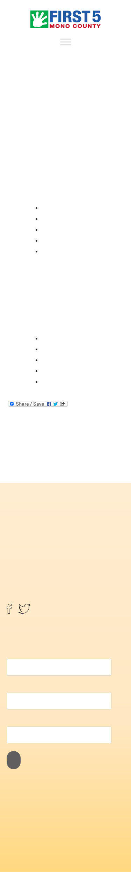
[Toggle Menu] (65, 41)
